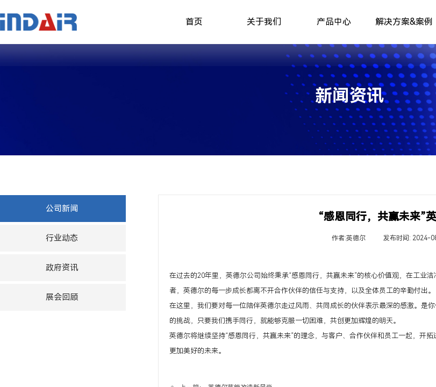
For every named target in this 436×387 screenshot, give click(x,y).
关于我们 (264, 22)
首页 (194, 22)
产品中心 (334, 22)
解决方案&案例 (404, 22)
